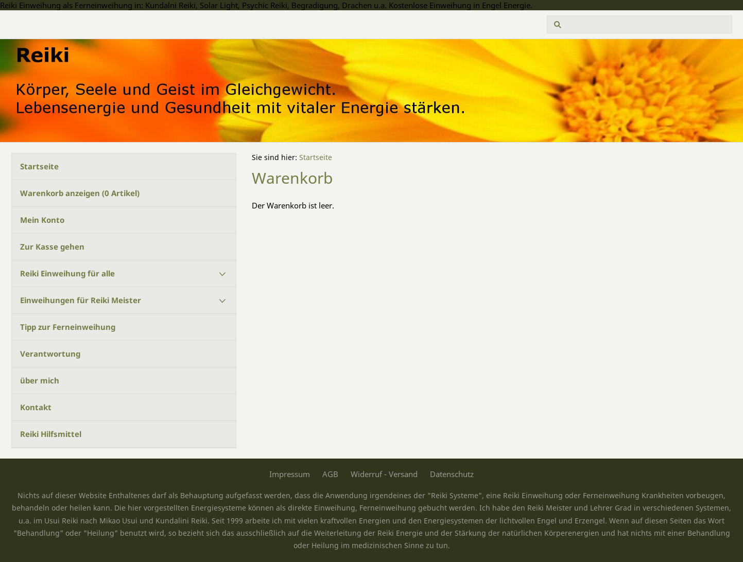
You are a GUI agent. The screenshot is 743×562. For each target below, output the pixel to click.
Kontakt (35, 407)
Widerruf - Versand (384, 474)
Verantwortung (50, 353)
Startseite (39, 166)
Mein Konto (42, 220)
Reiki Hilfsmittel (50, 434)
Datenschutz (452, 474)
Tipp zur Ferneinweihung (67, 327)
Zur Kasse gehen (52, 246)
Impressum (289, 474)
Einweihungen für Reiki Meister (80, 300)
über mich (39, 380)
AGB (330, 474)
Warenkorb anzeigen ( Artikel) (80, 193)
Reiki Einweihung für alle (67, 273)
